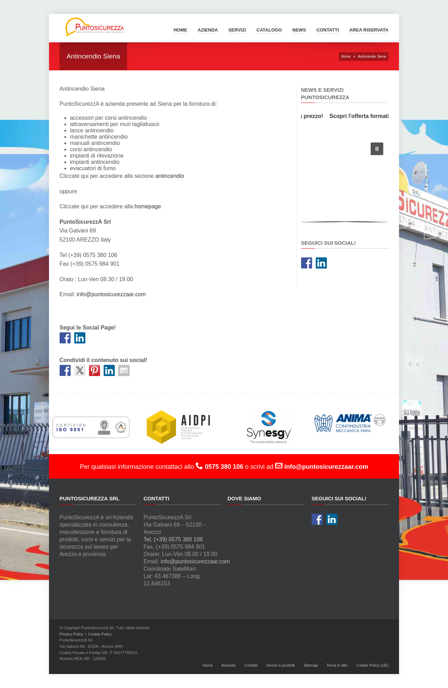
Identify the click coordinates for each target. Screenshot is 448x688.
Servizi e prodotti (280, 665)
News (299, 30)
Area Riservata (368, 30)
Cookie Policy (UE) (372, 665)
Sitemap (310, 665)
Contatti (327, 30)
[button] (377, 149)
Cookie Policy (100, 634)
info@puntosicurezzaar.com (111, 294)
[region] (344, 181)
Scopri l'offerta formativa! (367, 116)
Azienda (208, 30)
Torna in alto (337, 665)
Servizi (237, 30)
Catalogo (269, 30)
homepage (147, 206)
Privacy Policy (71, 634)
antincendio (169, 176)
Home (180, 30)
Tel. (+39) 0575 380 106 (173, 539)
